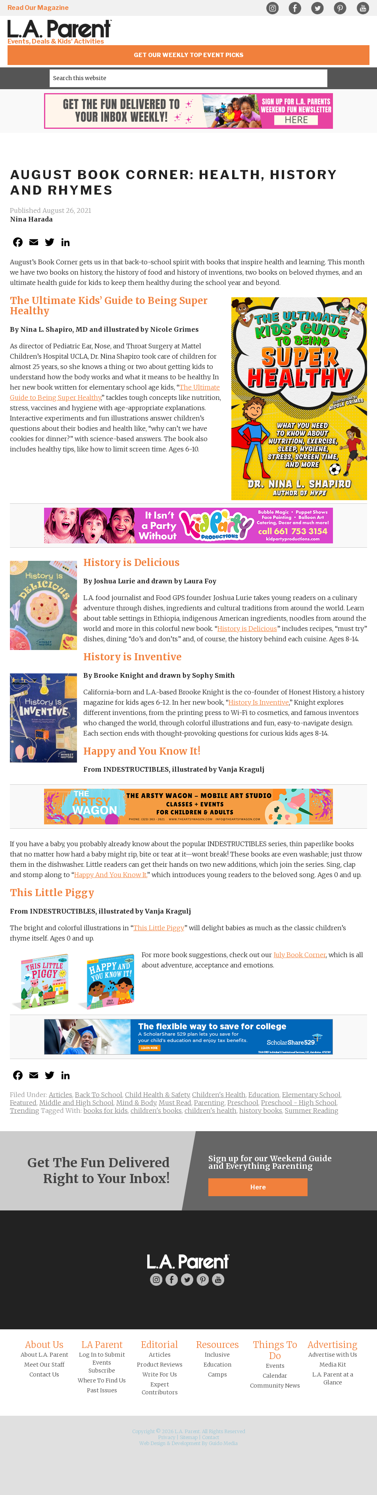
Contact (210, 1437)
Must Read (175, 1103)
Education (263, 1095)
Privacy (166, 1437)
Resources (217, 1344)
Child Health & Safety (157, 1095)
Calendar (275, 1375)
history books (260, 1111)
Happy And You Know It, (110, 875)
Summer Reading (312, 1111)
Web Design (152, 1443)
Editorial (159, 1344)
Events (275, 1365)
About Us (44, 1344)
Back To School (98, 1095)
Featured (23, 1103)
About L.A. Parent (44, 1354)
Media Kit (332, 1364)
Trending (24, 1111)
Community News (275, 1385)
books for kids (105, 1111)
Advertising (333, 1344)
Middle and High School (76, 1103)
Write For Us (159, 1374)
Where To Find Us (102, 1380)
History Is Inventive (259, 702)
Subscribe (101, 1370)
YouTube (362, 8)
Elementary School (311, 1095)
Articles (60, 1095)
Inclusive (217, 1354)
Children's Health (219, 1095)
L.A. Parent (61, 29)
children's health (211, 1111)
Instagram (272, 8)
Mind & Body (136, 1103)
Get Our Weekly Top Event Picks (189, 55)
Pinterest (340, 8)
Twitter (317, 8)
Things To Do (275, 1350)
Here (258, 1187)
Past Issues (102, 1390)
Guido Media (223, 1443)
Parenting (209, 1103)
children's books (156, 1111)
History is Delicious (247, 629)
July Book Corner (299, 955)
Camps (217, 1374)
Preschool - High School (299, 1103)
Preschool (242, 1103)
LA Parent (102, 1344)
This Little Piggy (158, 928)
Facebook (295, 8)
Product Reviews (160, 1364)
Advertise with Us (332, 1354)
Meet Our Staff (44, 1364)
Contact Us (44, 1374)
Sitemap (189, 1437)
